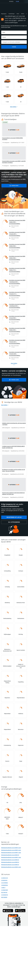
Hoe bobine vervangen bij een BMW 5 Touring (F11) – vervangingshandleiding (17, 293)
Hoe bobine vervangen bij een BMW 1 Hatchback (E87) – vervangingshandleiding (17, 281)
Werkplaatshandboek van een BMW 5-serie (11, 850)
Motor (18, 13)
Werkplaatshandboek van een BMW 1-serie (11, 852)
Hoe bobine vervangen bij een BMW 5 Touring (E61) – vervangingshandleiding (17, 341)
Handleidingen (12, 13)
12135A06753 (4, 895)
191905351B (4, 880)
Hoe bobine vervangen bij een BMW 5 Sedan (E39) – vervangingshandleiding (17, 329)
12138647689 (4, 890)
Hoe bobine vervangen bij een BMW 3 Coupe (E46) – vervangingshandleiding (17, 317)
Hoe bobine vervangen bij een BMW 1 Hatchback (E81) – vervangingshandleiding (17, 305)
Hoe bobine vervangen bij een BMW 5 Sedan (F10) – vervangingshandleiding (17, 270)
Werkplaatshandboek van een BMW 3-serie (11, 847)
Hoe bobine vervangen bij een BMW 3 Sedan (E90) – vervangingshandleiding (17, 222)
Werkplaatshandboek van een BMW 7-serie (11, 857)
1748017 (3, 887)
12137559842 (4, 882)
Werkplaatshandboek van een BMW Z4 (10, 860)
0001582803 (4, 897)
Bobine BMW (14, 185)
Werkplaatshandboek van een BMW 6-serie (11, 867)
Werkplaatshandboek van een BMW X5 (10, 855)
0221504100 (4, 892)
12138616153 (4, 878)
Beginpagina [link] (3, 13)
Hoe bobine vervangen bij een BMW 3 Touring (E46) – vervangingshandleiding (17, 353)
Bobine (22, 13)
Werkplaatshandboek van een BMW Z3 (10, 864)
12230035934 (4, 885)
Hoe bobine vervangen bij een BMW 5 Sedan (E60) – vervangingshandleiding (17, 246)
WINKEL (11, 1)
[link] (14, 133)
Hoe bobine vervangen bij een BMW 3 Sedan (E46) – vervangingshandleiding (17, 258)
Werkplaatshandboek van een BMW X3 (10, 862)
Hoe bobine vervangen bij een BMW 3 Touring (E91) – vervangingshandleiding (17, 234)
